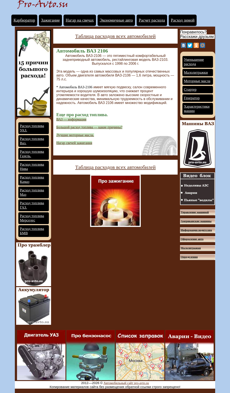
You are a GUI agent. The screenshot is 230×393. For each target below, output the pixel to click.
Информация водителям (196, 230)
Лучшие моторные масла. (75, 135)
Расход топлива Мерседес (32, 218)
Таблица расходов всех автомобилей (115, 36)
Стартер (190, 89)
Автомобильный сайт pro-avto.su (126, 383)
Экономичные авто (116, 20)
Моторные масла (197, 81)
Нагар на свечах (80, 20)
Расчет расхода (152, 20)
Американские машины (196, 221)
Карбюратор (24, 20)
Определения (189, 257)
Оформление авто (192, 239)
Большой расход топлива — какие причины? (89, 127)
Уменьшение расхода (194, 62)
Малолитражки (196, 72)
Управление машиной (195, 212)
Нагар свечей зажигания (74, 143)
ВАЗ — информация (71, 119)
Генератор (192, 98)
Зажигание (50, 20)
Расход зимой (183, 20)
